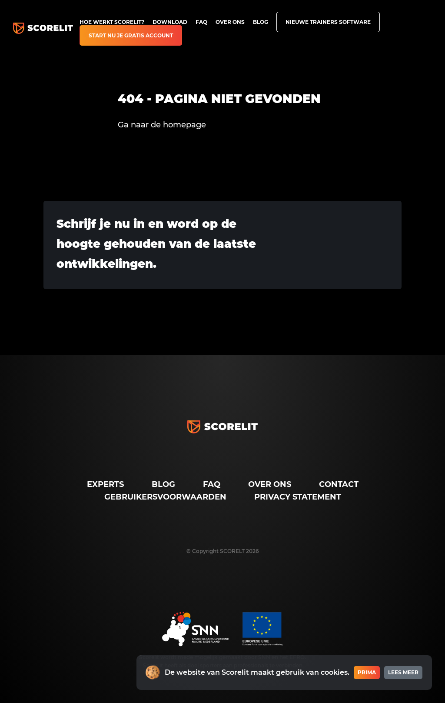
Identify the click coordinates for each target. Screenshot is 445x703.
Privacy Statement (297, 497)
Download (170, 22)
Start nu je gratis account (131, 35)
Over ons (230, 22)
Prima (367, 672)
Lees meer (403, 672)
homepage (184, 125)
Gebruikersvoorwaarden (165, 497)
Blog (260, 22)
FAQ (201, 22)
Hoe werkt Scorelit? (112, 22)
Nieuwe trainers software (328, 22)
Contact (339, 484)
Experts (105, 484)
